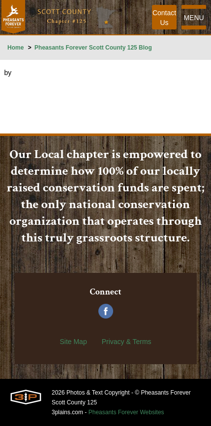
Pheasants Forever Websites (126, 412)
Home (15, 47)
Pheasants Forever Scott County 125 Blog (93, 47)
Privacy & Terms (126, 342)
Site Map (73, 342)
